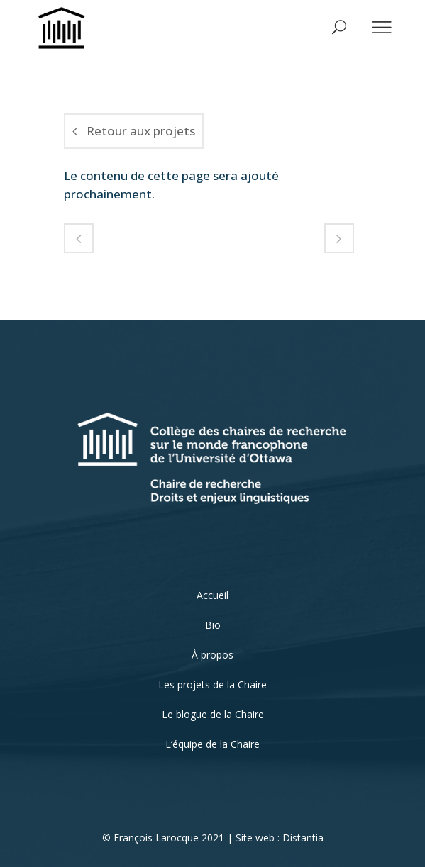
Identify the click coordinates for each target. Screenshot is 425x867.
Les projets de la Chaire (212, 684)
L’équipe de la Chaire (212, 744)
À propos (212, 654)
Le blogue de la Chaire (213, 714)
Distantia (303, 837)
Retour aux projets (133, 131)
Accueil (212, 595)
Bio (213, 625)
